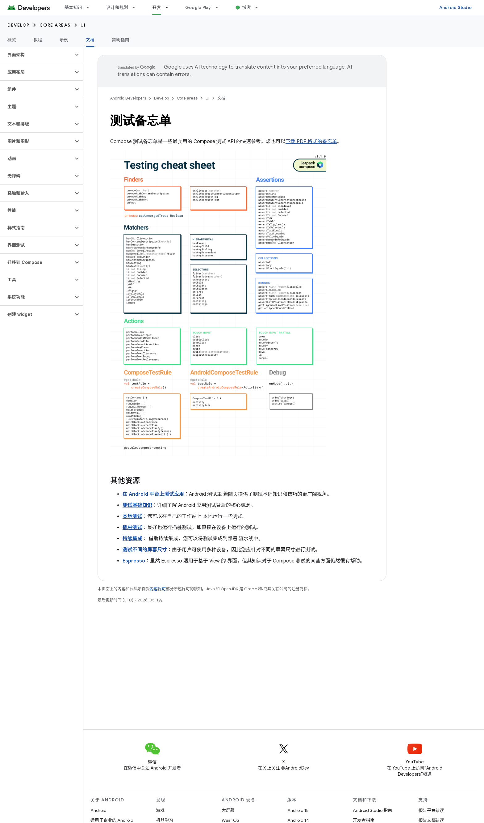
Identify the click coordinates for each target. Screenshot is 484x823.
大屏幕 (228, 810)
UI (83, 25)
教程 (38, 40)
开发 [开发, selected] (156, 7)
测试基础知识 (137, 505)
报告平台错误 (431, 810)
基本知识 (73, 7)
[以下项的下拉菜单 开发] (169, 7)
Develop (18, 25)
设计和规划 (117, 7)
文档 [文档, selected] (90, 40)
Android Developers (128, 98)
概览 (11, 40)
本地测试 (132, 516)
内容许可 (158, 589)
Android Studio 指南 (372, 810)
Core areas (55, 25)
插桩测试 (132, 527)
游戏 (160, 810)
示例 (64, 40)
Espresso (134, 561)
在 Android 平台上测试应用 (153, 494)
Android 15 (298, 810)
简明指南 (120, 40)
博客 (246, 7)
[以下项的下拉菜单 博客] (259, 7)
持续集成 (132, 539)
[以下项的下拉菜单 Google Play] (219, 7)
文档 (221, 98)
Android (98, 810)
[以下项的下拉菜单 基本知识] (90, 7)
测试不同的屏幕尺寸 (145, 550)
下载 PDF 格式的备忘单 (311, 141)
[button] (36, 55)
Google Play (198, 7)
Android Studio (455, 7)
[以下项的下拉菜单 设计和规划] (136, 7)
